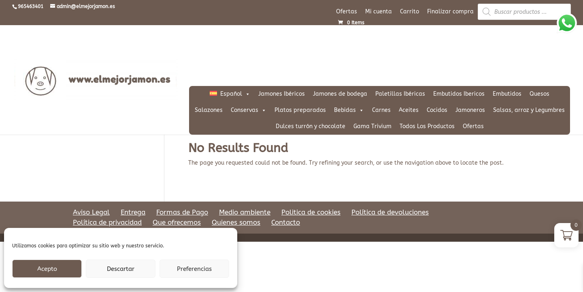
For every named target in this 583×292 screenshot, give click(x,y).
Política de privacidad (107, 222)
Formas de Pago (182, 212)
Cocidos (437, 110)
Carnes (381, 110)
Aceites (409, 110)
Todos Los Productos (427, 126)
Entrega (133, 212)
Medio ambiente (244, 212)
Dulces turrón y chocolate (310, 126)
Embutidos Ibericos (459, 93)
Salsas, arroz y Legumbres (529, 110)
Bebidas (349, 110)
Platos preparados (300, 110)
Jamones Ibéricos (281, 93)
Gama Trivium (372, 126)
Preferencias (194, 269)
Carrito (409, 11)
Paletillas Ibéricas (400, 93)
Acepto (47, 269)
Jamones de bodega (340, 93)
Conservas (248, 110)
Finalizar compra (450, 11)
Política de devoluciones (390, 212)
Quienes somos (236, 222)
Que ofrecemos (177, 222)
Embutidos (507, 93)
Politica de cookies (310, 212)
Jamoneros (470, 110)
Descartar (120, 269)
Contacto (285, 222)
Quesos (539, 93)
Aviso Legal (91, 212)
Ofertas (346, 11)
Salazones (209, 110)
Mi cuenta (378, 11)
